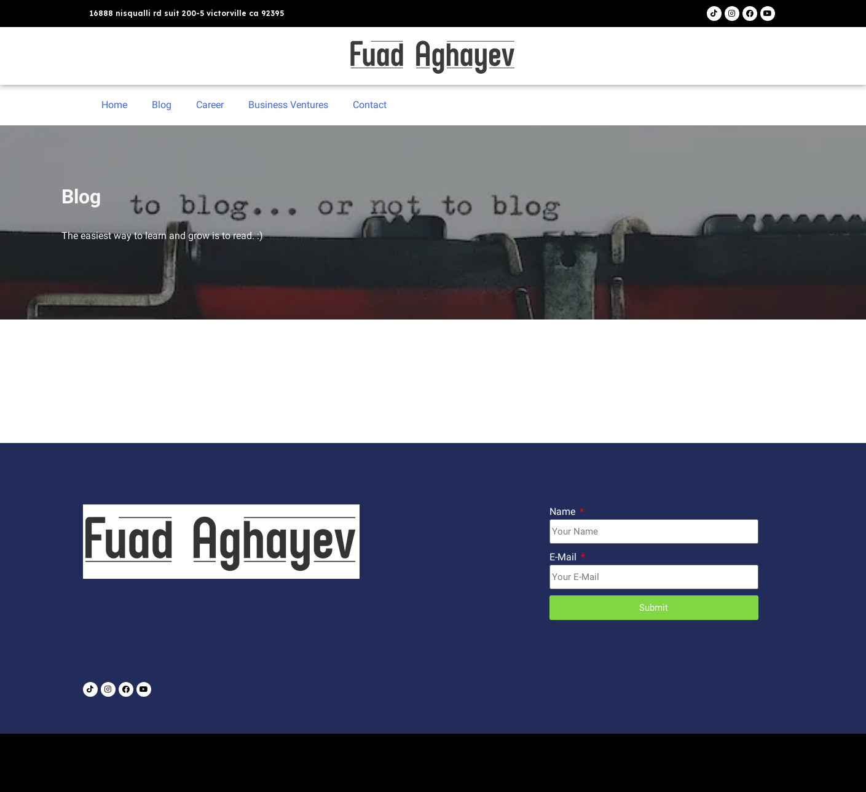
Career (210, 105)
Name (563, 511)
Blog (161, 105)
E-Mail (564, 557)
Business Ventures (288, 105)
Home (114, 105)
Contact (370, 105)
